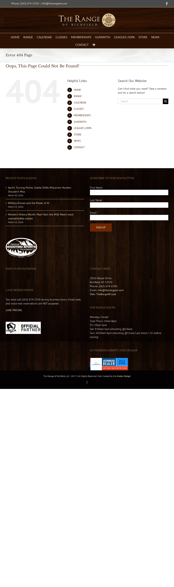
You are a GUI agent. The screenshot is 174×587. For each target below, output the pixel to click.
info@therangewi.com (54, 3)
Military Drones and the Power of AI (28, 203)
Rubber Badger (124, 376)
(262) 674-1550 (108, 286)
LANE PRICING (14, 310)
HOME (77, 90)
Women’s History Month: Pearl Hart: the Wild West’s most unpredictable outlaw (40, 216)
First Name (96, 187)
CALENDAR (80, 102)
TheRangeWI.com (106, 294)
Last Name (96, 200)
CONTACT (79, 147)
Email (94, 212)
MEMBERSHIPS (82, 115)
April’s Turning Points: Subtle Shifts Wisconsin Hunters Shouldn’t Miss (39, 189)
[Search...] (140, 101)
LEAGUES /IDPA (82, 128)
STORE (77, 134)
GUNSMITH (80, 121)
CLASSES (79, 109)
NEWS (77, 141)
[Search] (165, 101)
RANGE (78, 96)
